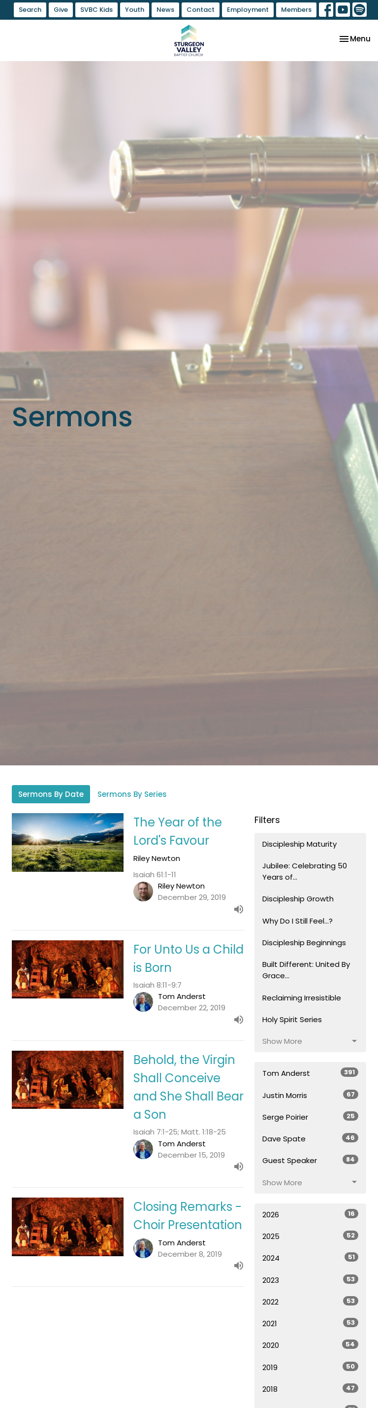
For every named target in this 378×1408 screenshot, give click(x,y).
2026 (310, 1214)
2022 (310, 1301)
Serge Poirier (310, 1116)
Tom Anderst (310, 1072)
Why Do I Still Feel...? (297, 921)
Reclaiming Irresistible (301, 998)
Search (30, 9)
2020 (310, 1344)
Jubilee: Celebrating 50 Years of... (304, 871)
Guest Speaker (310, 1160)
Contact (201, 9)
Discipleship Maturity (299, 844)
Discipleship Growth (298, 898)
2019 (310, 1367)
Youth (134, 9)
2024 (310, 1257)
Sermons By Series (132, 794)
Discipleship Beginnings (304, 942)
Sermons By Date (51, 794)
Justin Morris (310, 1095)
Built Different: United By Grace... (306, 970)
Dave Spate (310, 1138)
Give (61, 9)
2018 (310, 1388)
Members (296, 9)
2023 (310, 1279)
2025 (310, 1236)
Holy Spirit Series (292, 1019)
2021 (310, 1323)
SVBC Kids (96, 9)
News (165, 9)
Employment (248, 9)
